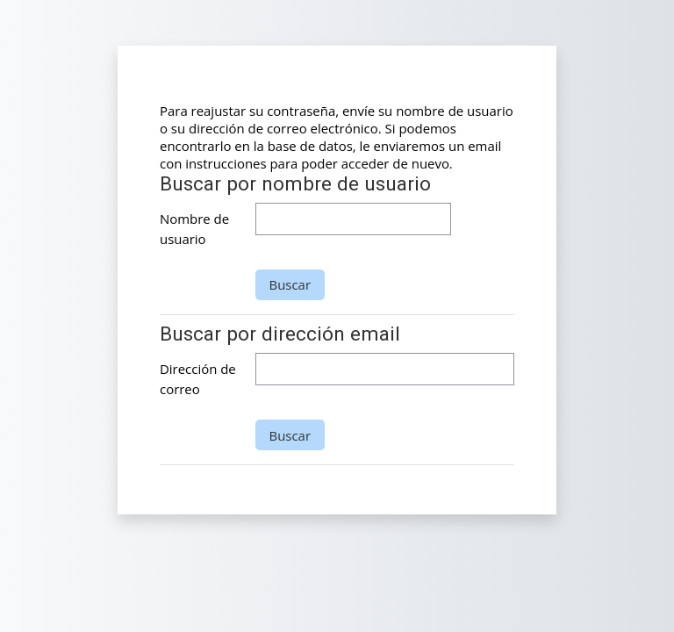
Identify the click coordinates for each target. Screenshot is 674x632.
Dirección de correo (198, 378)
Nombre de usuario (194, 228)
